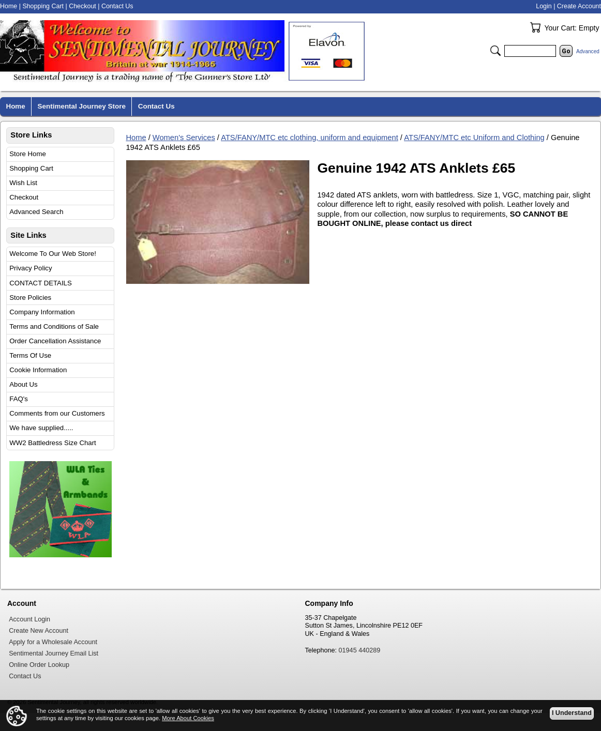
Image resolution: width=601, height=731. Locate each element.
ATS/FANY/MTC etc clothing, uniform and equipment (309, 137)
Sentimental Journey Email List (53, 653)
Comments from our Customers (56, 413)
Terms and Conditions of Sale (54, 326)
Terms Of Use (30, 355)
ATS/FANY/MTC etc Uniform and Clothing (474, 137)
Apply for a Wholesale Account (53, 642)
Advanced (587, 51)
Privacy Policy (30, 268)
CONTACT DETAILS (40, 283)
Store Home (27, 154)
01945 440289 (360, 650)
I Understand (572, 713)
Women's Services (184, 137)
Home (136, 137)
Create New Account (38, 630)
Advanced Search (36, 212)
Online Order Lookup (39, 664)
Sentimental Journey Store (82, 106)
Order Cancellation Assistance (55, 341)
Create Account (579, 6)
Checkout (23, 197)
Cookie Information (38, 370)
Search (495, 50)
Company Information (41, 312)
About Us (23, 384)
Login (543, 6)
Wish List (23, 183)
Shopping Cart (31, 168)
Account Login (29, 619)
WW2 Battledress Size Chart (52, 443)
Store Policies (30, 297)
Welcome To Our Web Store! (52, 253)
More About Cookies (188, 718)
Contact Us (117, 6)
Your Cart (535, 27)
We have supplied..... (41, 428)
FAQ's (18, 399)
